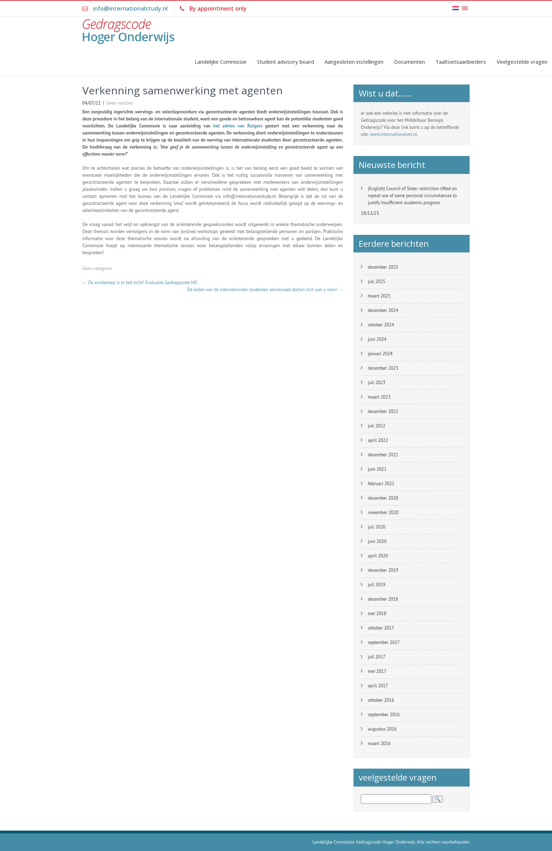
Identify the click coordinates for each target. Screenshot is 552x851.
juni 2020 (377, 541)
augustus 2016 (382, 729)
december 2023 (383, 368)
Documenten (409, 61)
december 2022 (383, 411)
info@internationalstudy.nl (130, 8)
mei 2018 (377, 614)
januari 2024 (380, 354)
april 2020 (378, 556)
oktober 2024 (381, 325)
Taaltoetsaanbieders (460, 61)
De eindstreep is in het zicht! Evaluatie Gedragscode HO (139, 283)
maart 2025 (379, 296)
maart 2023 (379, 397)
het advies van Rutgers (238, 126)
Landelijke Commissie (220, 61)
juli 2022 (376, 426)
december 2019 (383, 570)
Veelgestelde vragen (522, 61)
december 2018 (383, 599)
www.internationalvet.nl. (394, 134)
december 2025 (383, 267)
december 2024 (383, 310)
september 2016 (384, 715)
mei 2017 (377, 671)
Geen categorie (97, 268)
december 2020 (383, 498)
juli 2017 (376, 657)
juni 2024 (377, 339)
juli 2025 (376, 281)
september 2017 (384, 642)
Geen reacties (120, 103)
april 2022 (378, 440)
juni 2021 (377, 469)
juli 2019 (376, 585)
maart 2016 (379, 743)
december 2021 (383, 455)
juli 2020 (376, 527)
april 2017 (378, 686)
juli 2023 (376, 383)
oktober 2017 (381, 628)
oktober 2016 (381, 700)
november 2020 (383, 512)
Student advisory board (285, 61)
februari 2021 (381, 484)
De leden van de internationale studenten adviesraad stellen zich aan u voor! (265, 290)
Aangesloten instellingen (354, 61)
